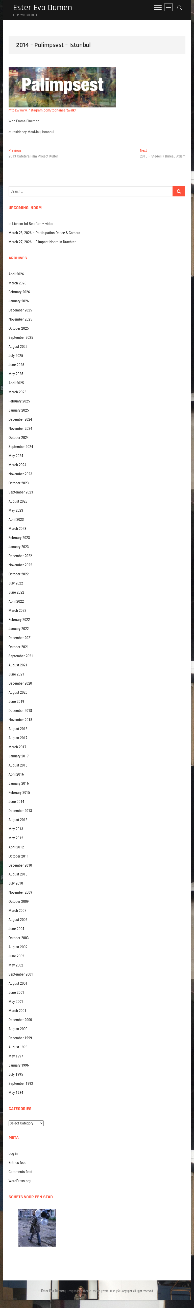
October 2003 (19, 938)
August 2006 (18, 920)
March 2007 (17, 911)
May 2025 (16, 374)
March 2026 (17, 283)
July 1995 (16, 1074)
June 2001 (16, 992)
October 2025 (19, 328)
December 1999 (20, 1038)
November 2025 (20, 319)
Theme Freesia (91, 1291)
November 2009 (20, 892)
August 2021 (18, 665)
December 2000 (20, 1020)
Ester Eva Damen (44, 8)
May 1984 (16, 1093)
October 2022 (19, 574)
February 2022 (19, 620)
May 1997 (16, 1056)
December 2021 (20, 638)
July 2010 (16, 883)
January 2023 (19, 547)
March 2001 (17, 1011)
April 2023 (16, 519)
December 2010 (20, 865)
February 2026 (19, 292)
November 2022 (20, 565)
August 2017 (18, 738)
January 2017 (19, 756)
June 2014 (16, 802)
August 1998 (18, 1047)
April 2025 (16, 383)
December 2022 (20, 556)
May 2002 (16, 965)
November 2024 (20, 428)
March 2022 (17, 610)
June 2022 (16, 592)
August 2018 (18, 729)
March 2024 (17, 465)
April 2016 (16, 774)
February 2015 (19, 793)
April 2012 (16, 847)
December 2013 (20, 811)
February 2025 (19, 401)
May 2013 (16, 829)
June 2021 (16, 674)
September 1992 (21, 1083)
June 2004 (16, 929)
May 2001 (16, 1002)
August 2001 (18, 983)
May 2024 (16, 456)
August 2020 (18, 692)
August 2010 (18, 874)
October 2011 (19, 856)
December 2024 (20, 419)
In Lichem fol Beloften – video (31, 224)
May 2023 (16, 510)
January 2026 (19, 301)
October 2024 (19, 438)
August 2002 (18, 947)
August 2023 (18, 501)
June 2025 (16, 365)
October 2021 (19, 647)
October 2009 (19, 901)
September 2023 (21, 492)
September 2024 (21, 447)
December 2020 (20, 683)
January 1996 (19, 1065)
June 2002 (16, 956)
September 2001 (21, 974)
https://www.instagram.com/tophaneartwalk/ (42, 110)
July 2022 (16, 583)
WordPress (108, 1291)
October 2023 (19, 483)
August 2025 (18, 347)
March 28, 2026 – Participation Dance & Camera (44, 233)
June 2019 (16, 702)
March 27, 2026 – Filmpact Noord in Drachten (42, 242)
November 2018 (20, 720)
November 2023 (20, 474)
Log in (13, 1154)
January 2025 (19, 410)
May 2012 (16, 838)
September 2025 (21, 337)
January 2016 (19, 783)
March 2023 (17, 529)
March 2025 (17, 392)
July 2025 (16, 356)
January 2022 (19, 629)
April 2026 (16, 274)
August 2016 (18, 765)
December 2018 (20, 711)
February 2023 (19, 538)
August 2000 (18, 1029)
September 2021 (21, 656)
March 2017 (17, 747)
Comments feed (20, 1172)
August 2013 (18, 820)
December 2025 (20, 310)
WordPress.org (20, 1181)
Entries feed (18, 1163)
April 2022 (16, 601)
